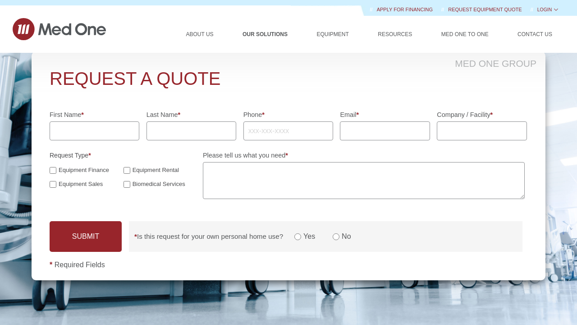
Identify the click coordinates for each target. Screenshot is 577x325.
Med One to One (465, 34)
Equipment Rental (156, 170)
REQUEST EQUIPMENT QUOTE (485, 9)
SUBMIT (85, 236)
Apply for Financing (405, 9)
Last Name (163, 114)
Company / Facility (465, 114)
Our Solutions (265, 34)
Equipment (332, 34)
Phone (254, 114)
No (346, 236)
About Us (199, 34)
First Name (67, 114)
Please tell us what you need (245, 155)
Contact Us (534, 34)
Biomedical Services (159, 184)
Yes (309, 236)
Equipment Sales (81, 184)
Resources (395, 34)
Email (349, 114)
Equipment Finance (84, 170)
